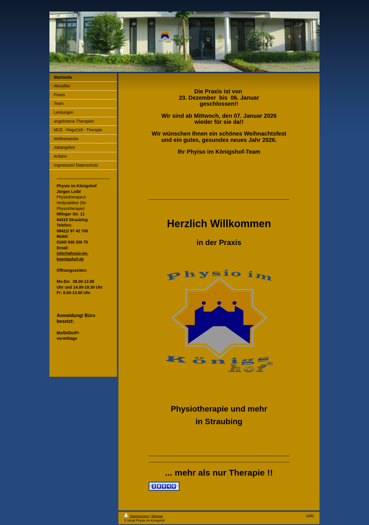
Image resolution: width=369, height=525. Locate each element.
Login (310, 515)
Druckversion (136, 516)
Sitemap (157, 516)
